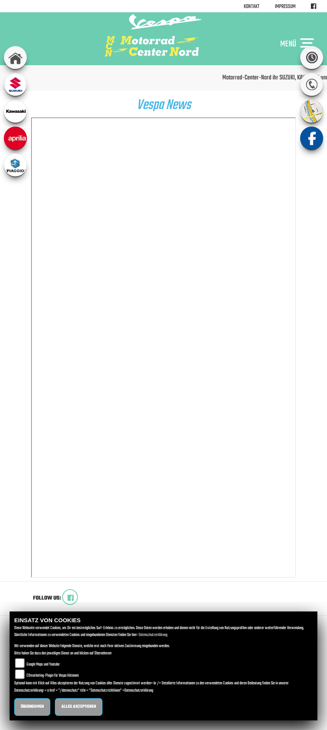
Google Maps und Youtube (42, 664)
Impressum (285, 6)
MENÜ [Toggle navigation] (299, 43)
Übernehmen (32, 707)
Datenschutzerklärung (153, 635)
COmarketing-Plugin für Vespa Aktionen (52, 675)
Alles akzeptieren (78, 707)
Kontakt (251, 6)
